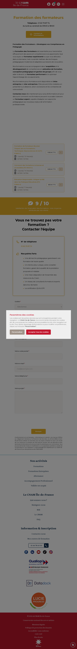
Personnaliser (17, 332)
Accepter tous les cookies (38, 332)
